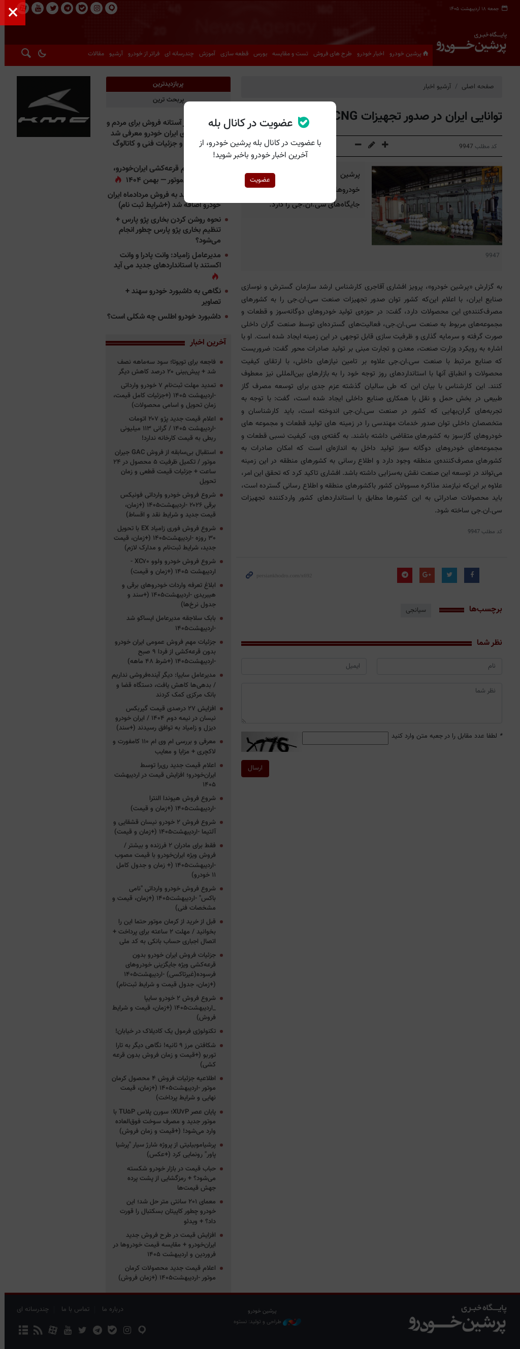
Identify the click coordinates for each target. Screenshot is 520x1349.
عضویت (260, 180)
